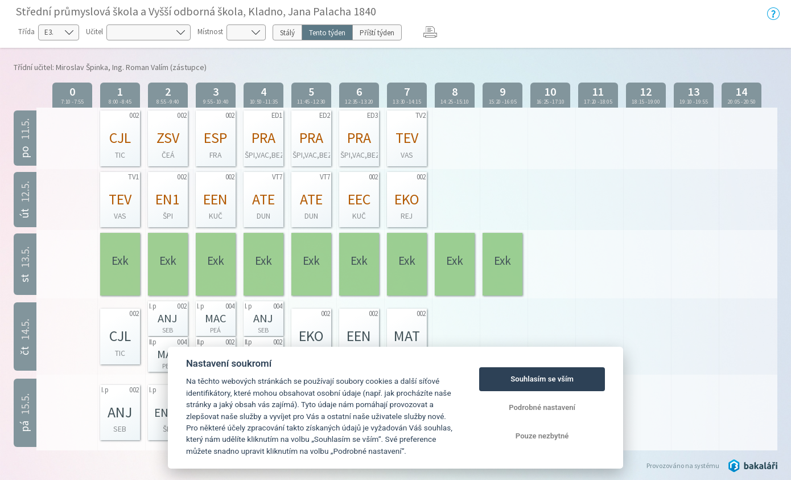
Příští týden (377, 33)
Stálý (287, 33)
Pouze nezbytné (542, 436)
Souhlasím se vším (542, 379)
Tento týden (327, 33)
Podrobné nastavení (542, 407)
